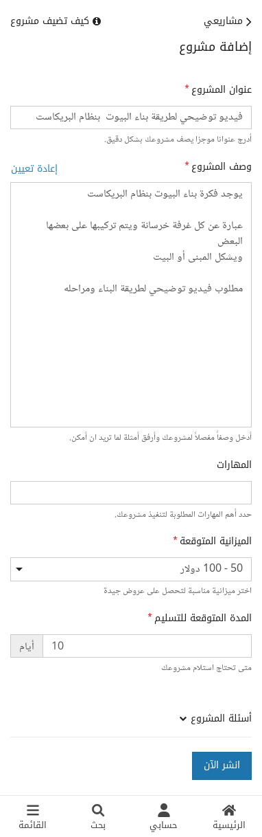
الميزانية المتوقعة (216, 541)
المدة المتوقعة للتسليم (203, 618)
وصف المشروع (221, 167)
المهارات (234, 465)
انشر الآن (222, 765)
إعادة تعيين (34, 168)
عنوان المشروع (221, 90)
